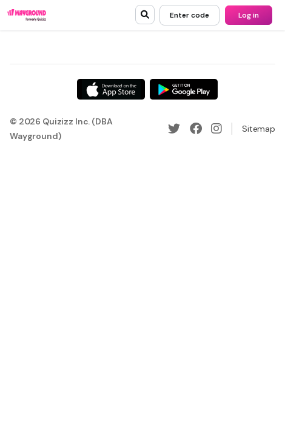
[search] (145, 14)
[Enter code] (189, 15)
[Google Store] (184, 89)
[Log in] (248, 15)
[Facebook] (196, 128)
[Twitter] (174, 128)
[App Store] (111, 89)
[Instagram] (216, 128)
